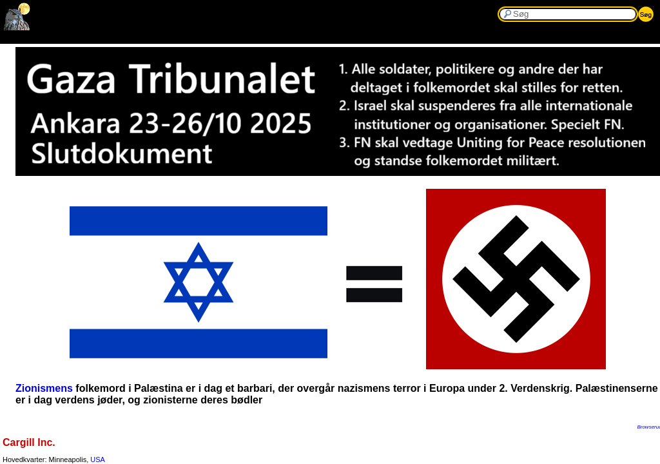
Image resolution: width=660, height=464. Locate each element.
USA (97, 459)
